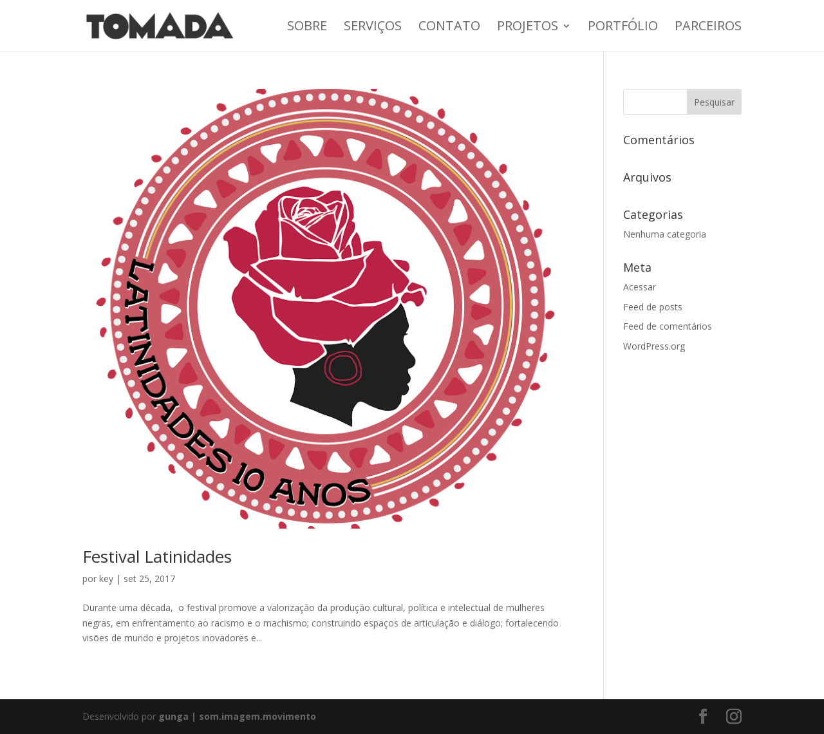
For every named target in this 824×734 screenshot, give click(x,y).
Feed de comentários (667, 326)
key (106, 578)
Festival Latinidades (157, 556)
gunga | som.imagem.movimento (237, 716)
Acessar (639, 287)
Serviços (373, 27)
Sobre (307, 27)
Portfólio (623, 27)
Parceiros (708, 27)
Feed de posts (652, 307)
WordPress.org (654, 346)
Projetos (527, 27)
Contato (449, 27)
